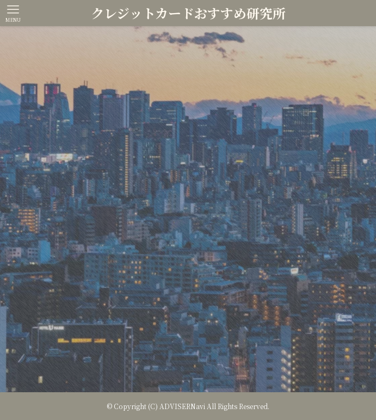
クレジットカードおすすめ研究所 (188, 13)
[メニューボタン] (13, 13)
